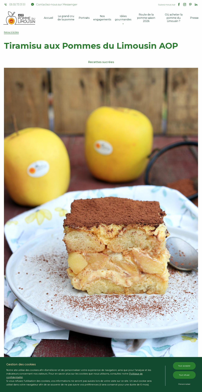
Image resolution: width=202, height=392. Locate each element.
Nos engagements (102, 18)
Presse (194, 17)
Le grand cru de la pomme (66, 18)
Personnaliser (184, 384)
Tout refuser (184, 375)
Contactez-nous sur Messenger (54, 4)
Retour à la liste (11, 32)
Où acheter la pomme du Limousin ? (173, 18)
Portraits (84, 17)
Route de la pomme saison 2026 (146, 18)
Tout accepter (184, 366)
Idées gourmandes (123, 18)
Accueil (48, 17)
